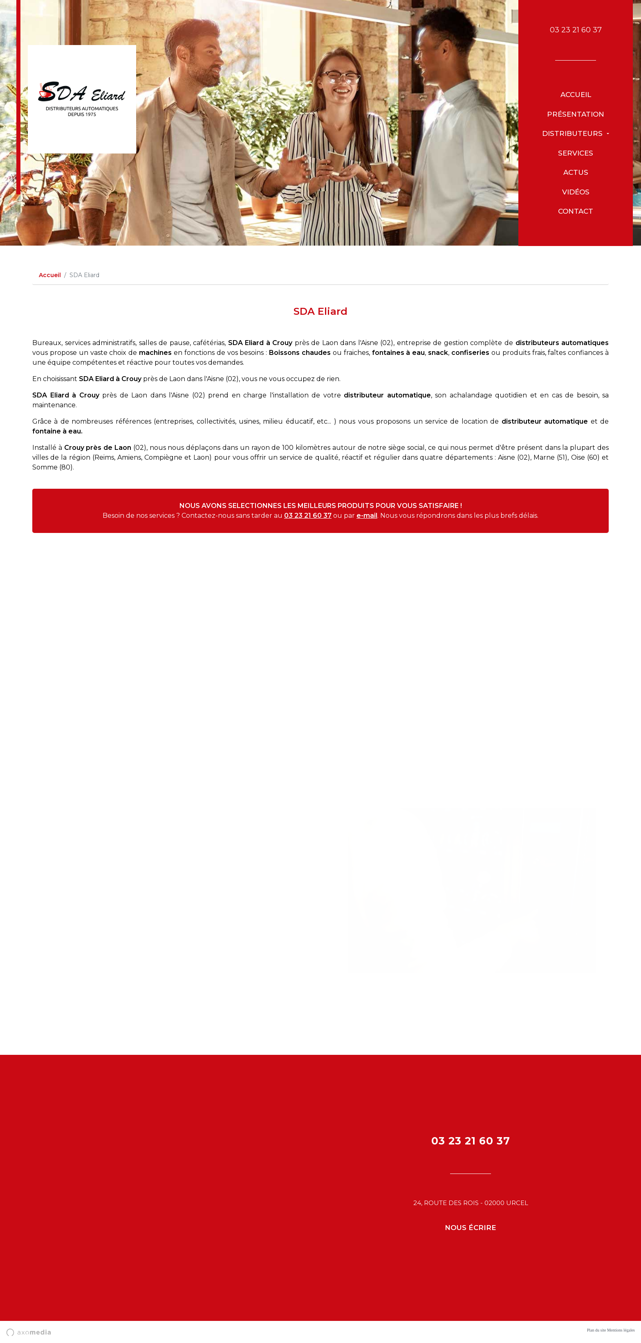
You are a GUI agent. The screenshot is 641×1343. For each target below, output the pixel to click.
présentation (575, 114)
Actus (575, 172)
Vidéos (575, 192)
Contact (575, 211)
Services (575, 153)
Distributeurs (573, 133)
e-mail (366, 515)
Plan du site (596, 1330)
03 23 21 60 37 (576, 29)
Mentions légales (621, 1330)
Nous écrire (470, 1227)
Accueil (575, 94)
